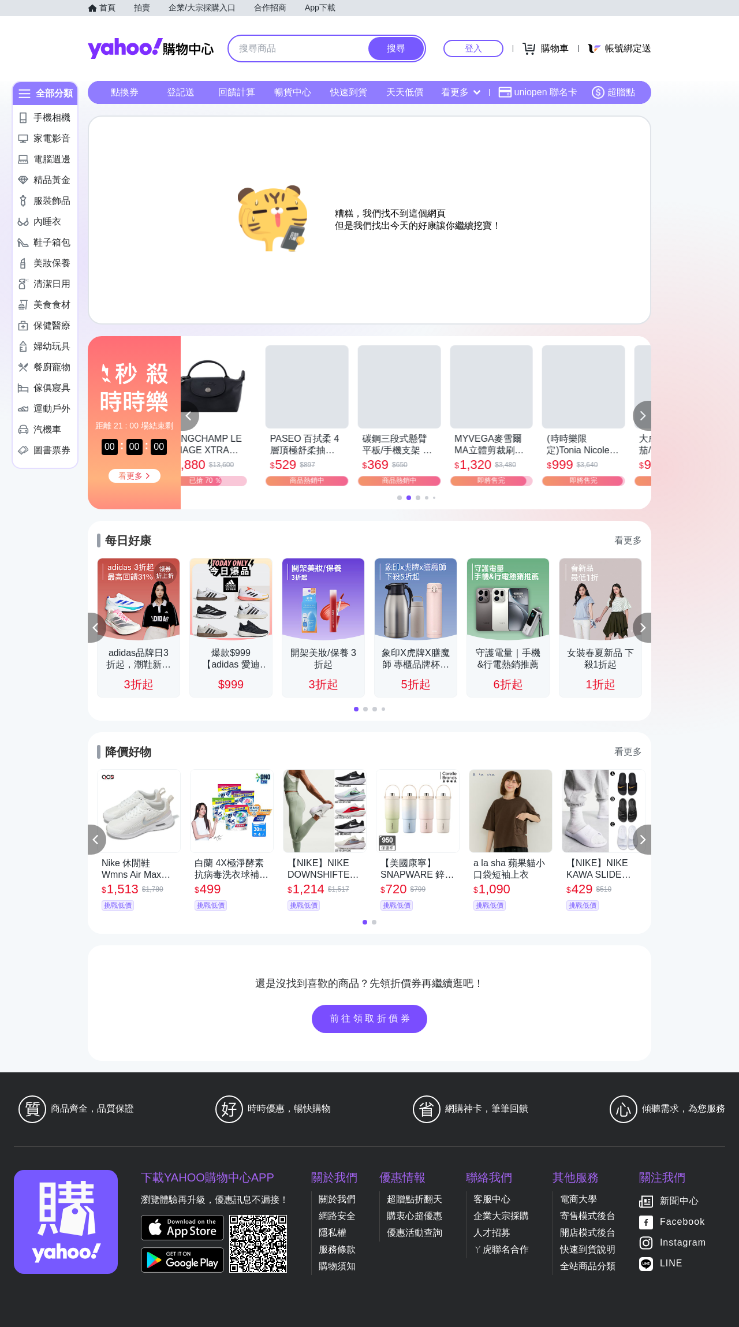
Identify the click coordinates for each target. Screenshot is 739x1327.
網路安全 (337, 1216)
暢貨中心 (292, 92)
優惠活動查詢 (414, 1232)
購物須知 (337, 1266)
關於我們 (337, 1199)
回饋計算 (236, 92)
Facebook (682, 1222)
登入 (473, 48)
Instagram (683, 1242)
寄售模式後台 (587, 1216)
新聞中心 (679, 1201)
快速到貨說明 (587, 1249)
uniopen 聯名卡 (537, 92)
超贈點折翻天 (414, 1199)
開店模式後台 (587, 1232)
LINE (671, 1263)
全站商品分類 (587, 1266)
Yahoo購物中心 (151, 48)
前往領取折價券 (371, 1018)
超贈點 (613, 92)
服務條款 (337, 1249)
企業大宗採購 (501, 1216)
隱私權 (332, 1232)
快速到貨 (348, 92)
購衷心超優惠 (414, 1216)
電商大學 (578, 1199)
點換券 (125, 92)
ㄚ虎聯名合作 (501, 1249)
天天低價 (404, 92)
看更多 (460, 92)
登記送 (181, 92)
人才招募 (491, 1232)
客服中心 (491, 1199)
